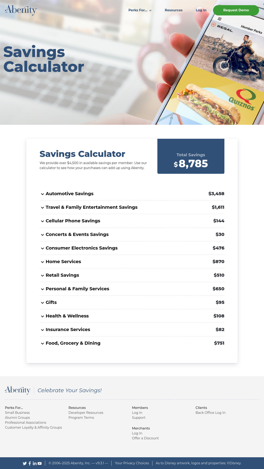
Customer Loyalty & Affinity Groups (33, 427)
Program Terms (81, 418)
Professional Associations (25, 423)
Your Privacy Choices (132, 463)
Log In (201, 10)
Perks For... (140, 10)
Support (138, 418)
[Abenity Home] (21, 10)
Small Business (17, 413)
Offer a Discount (145, 438)
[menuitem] (140, 10)
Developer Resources (85, 413)
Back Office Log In (211, 413)
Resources (174, 10)
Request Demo (236, 10)
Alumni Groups (17, 418)
